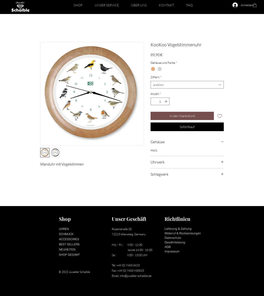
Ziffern (156, 77)
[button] (78, 5)
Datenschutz (173, 238)
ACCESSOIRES (69, 239)
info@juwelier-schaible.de (135, 275)
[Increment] (166, 101)
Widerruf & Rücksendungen (183, 233)
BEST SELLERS (69, 244)
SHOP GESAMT (69, 254)
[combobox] (187, 85)
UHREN (64, 229)
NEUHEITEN (67, 249)
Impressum (172, 251)
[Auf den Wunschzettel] (220, 116)
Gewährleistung (175, 242)
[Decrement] (153, 101)
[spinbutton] (160, 101)
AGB (168, 247)
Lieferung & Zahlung (178, 229)
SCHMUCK (66, 234)
